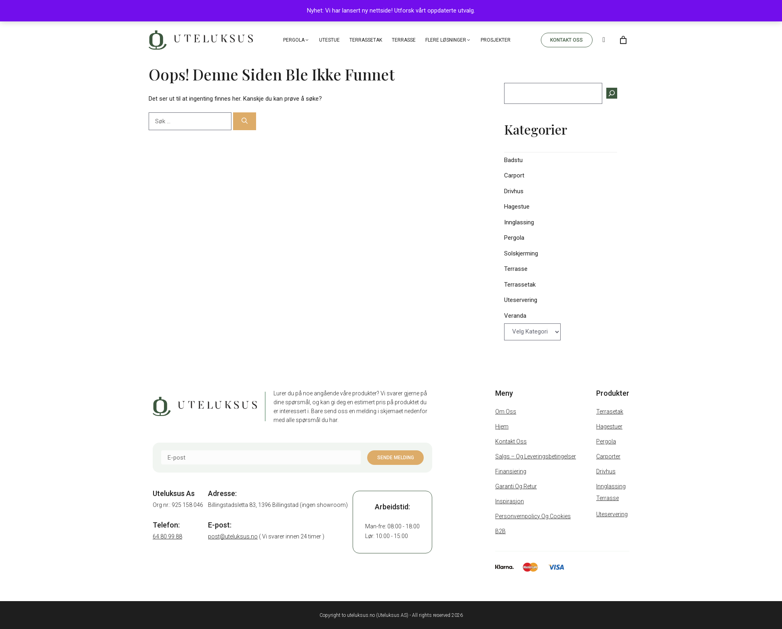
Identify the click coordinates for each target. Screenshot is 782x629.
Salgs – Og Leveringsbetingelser (535, 456)
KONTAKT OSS (566, 40)
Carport (514, 175)
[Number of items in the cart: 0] (623, 40)
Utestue (329, 40)
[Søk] (244, 121)
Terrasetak (609, 411)
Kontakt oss (511, 441)
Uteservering (520, 300)
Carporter (608, 456)
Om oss (505, 411)
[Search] (604, 40)
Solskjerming (521, 253)
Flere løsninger (448, 40)
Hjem (502, 426)
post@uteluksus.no (233, 536)
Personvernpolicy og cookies (533, 516)
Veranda (515, 315)
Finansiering (510, 471)
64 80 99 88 (167, 536)
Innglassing (519, 222)
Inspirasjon (509, 501)
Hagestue (517, 206)
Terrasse (404, 40)
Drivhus (513, 191)
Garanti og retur (516, 486)
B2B (500, 531)
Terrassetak (365, 40)
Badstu (513, 160)
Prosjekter (496, 40)
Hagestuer (609, 426)
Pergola (296, 40)
